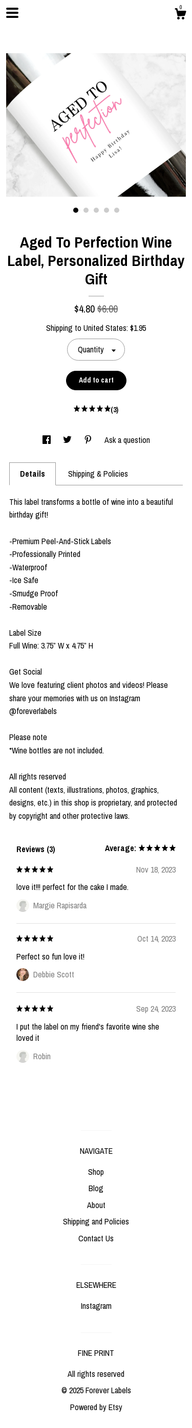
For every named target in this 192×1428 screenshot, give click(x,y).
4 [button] (106, 210)
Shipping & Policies (98, 473)
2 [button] (86, 210)
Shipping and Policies (96, 1221)
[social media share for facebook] (47, 439)
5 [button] (116, 210)
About (96, 1205)
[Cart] (180, 15)
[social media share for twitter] (68, 439)
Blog (96, 1188)
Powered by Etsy (96, 1407)
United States (104, 327)
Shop (96, 1171)
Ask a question (127, 439)
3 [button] (96, 210)
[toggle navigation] (12, 13)
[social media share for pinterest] (89, 439)
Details (32, 473)
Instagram (96, 1305)
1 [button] (75, 210)
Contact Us (96, 1238)
